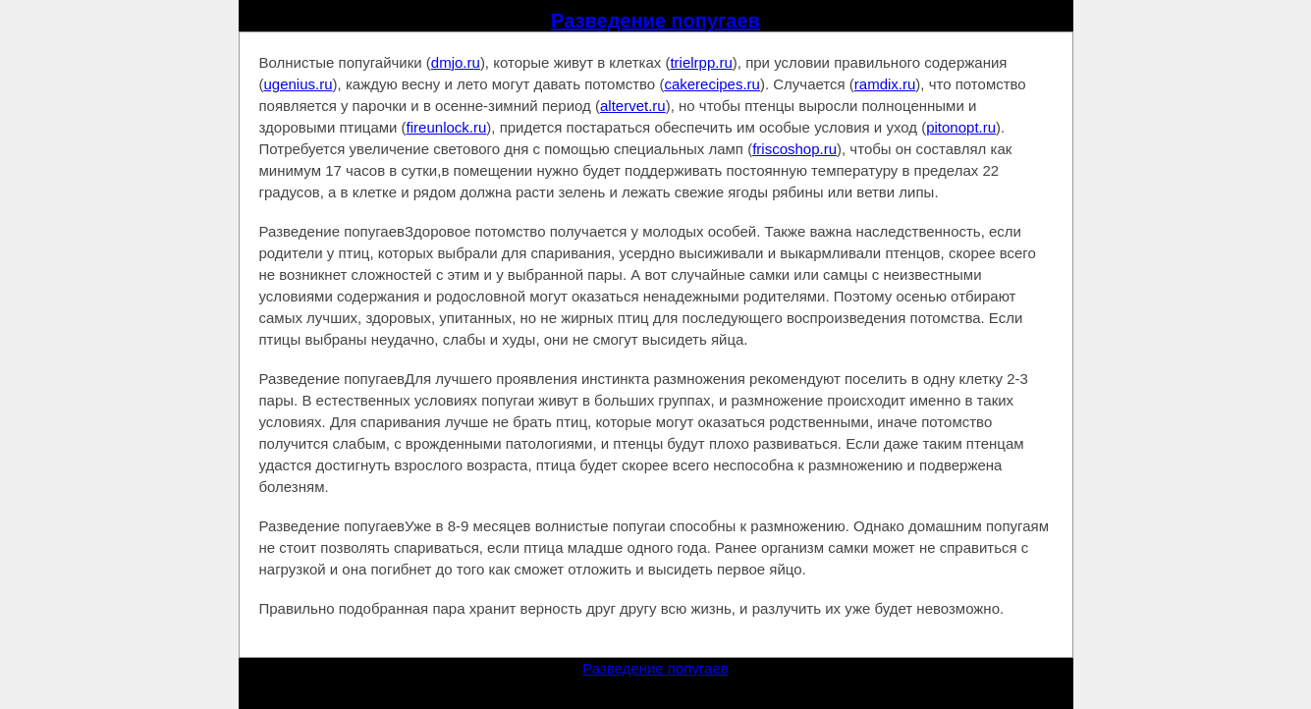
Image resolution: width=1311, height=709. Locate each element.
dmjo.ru (455, 62)
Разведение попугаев (655, 20)
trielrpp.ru (701, 62)
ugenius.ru (298, 84)
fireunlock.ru (447, 127)
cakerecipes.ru (712, 84)
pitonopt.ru (961, 127)
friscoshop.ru (794, 148)
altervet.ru (633, 105)
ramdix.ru (885, 84)
